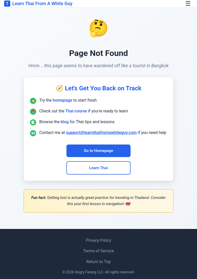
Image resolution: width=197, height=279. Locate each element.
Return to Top (98, 261)
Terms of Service (98, 250)
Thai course (76, 111)
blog (65, 121)
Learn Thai (98, 168)
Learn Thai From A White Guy (38, 4)
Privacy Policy (98, 240)
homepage (62, 100)
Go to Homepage (98, 150)
